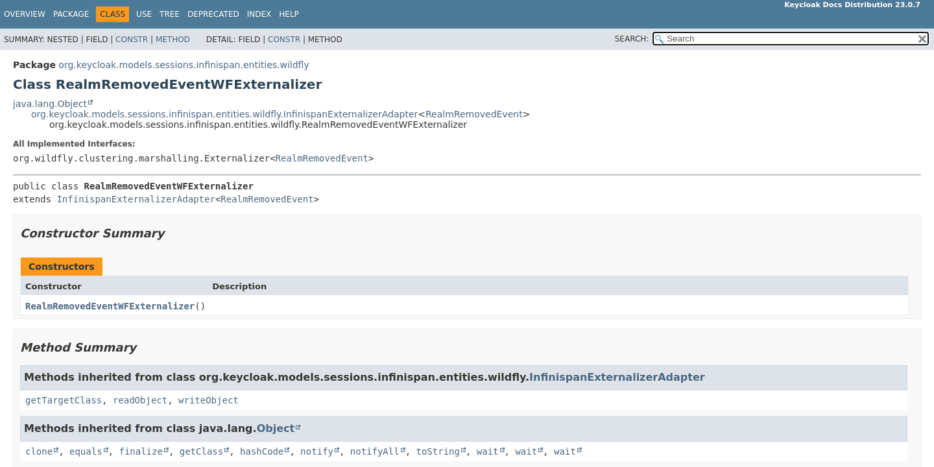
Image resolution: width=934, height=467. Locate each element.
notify (316, 451)
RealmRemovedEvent (474, 114)
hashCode (261, 451)
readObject (140, 400)
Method (173, 39)
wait (488, 451)
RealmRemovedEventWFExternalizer (110, 306)
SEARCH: (632, 38)
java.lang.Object (50, 104)
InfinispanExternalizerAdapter (135, 199)
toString (438, 451)
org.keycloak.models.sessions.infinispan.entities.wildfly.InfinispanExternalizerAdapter (224, 114)
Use (144, 14)
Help (289, 14)
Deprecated (213, 14)
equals (85, 451)
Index (259, 14)
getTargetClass (63, 400)
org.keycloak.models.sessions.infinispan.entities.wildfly (183, 65)
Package (71, 14)
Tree (170, 14)
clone (39, 451)
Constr (131, 39)
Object (276, 428)
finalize (140, 451)
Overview (24, 14)
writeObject (208, 400)
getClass (201, 451)
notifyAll (375, 451)
